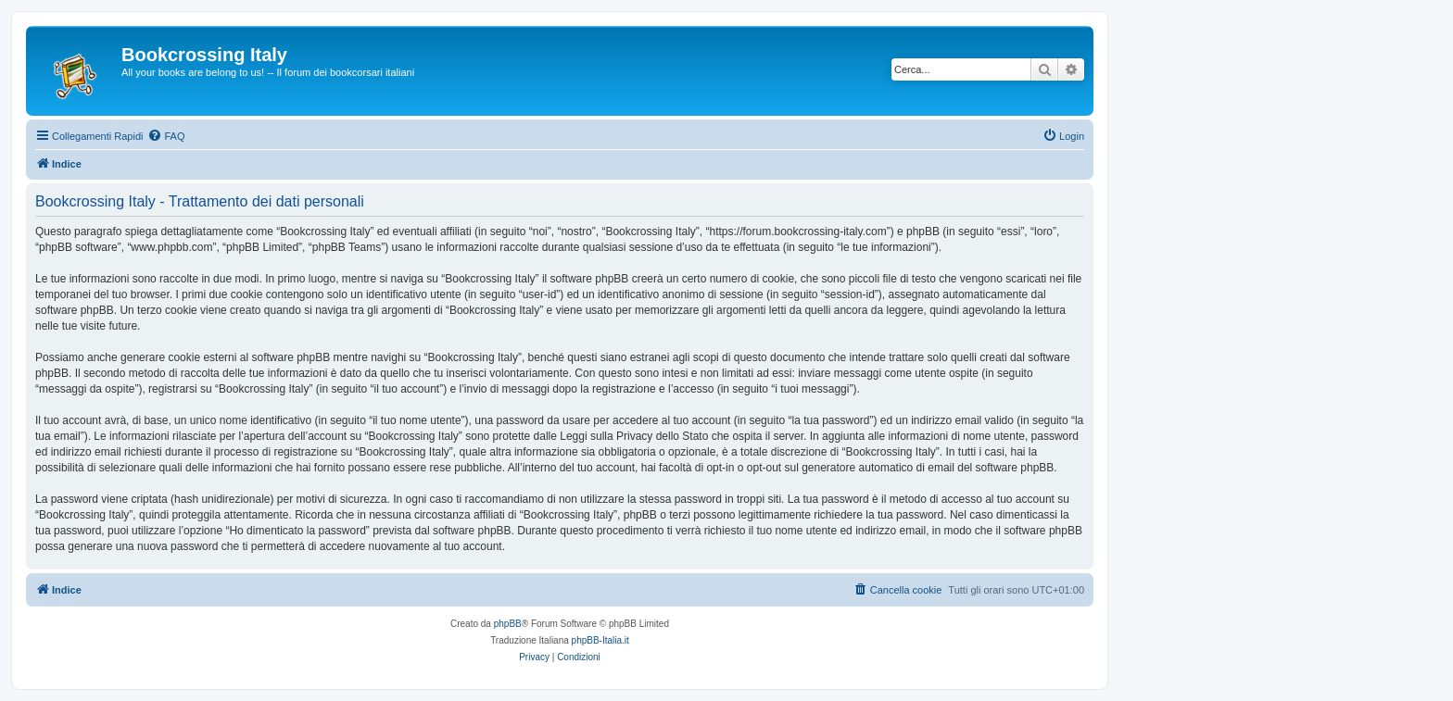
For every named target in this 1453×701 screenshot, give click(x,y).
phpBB (508, 624)
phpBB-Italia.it (600, 640)
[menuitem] (165, 136)
